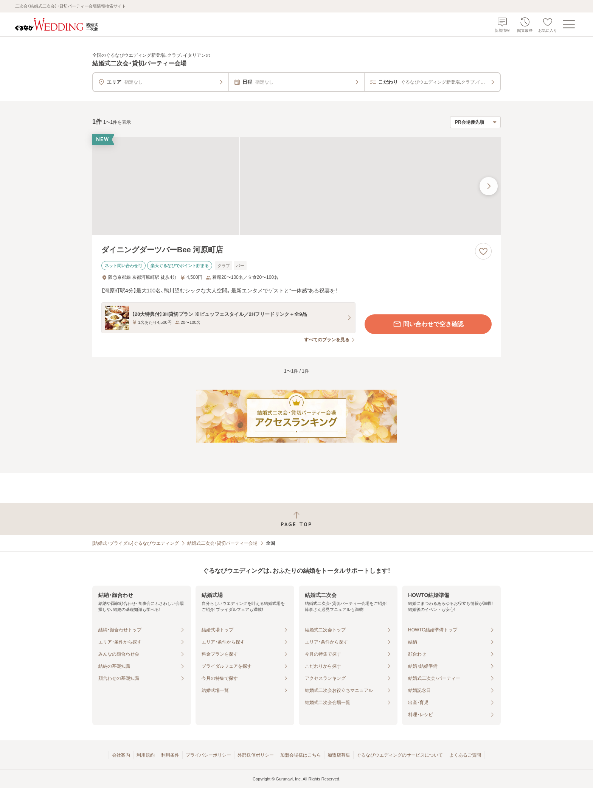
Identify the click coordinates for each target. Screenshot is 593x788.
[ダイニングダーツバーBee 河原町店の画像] (296, 186)
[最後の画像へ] (489, 186)
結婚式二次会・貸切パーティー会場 (222, 543)
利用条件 (170, 755)
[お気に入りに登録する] (483, 251)
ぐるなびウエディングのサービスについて (400, 755)
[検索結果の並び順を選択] (475, 122)
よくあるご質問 (465, 755)
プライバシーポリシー (208, 755)
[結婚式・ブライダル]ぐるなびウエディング (135, 543)
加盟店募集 (339, 755)
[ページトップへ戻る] (296, 519)
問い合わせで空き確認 (428, 324)
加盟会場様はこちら (300, 755)
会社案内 (121, 755)
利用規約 (146, 755)
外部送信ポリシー (256, 755)
